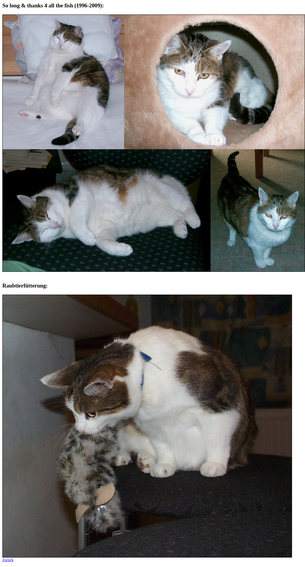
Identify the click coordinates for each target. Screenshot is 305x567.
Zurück (8, 560)
